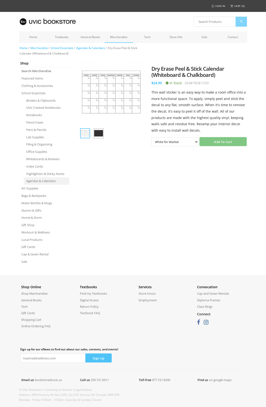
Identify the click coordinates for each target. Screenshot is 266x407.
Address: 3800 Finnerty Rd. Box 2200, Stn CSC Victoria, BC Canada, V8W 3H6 (69, 395)
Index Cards (34, 166)
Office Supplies (36, 151)
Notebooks (34, 115)
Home (33, 37)
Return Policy (89, 306)
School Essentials (62, 48)
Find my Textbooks (93, 293)
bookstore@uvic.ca (48, 380)
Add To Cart (223, 142)
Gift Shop (27, 225)
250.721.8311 (100, 380)
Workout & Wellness (35, 232)
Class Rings (205, 306)
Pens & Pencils (36, 130)
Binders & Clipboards (41, 100)
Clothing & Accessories (37, 86)
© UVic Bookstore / (32, 390)
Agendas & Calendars (90, 48)
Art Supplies (29, 188)
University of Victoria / (59, 390)
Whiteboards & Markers (43, 159)
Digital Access (89, 300)
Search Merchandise (36, 71)
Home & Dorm (31, 217)
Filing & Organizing (39, 144)
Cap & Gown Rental (34, 254)
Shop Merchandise (34, 293)
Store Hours (147, 293)
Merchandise (118, 37)
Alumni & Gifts (31, 210)
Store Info (175, 37)
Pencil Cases (34, 122)
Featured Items (32, 78)
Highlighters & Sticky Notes (45, 174)
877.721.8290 (161, 380)
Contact (233, 37)
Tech (147, 37)
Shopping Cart (31, 320)
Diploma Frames (208, 300)
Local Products (31, 240)
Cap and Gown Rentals (213, 293)
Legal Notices (83, 390)
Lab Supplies (35, 137)
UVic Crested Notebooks (43, 107)
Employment (148, 300)
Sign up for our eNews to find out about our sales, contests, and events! (69, 349)
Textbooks (61, 37)
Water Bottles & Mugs (36, 203)
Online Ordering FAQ (35, 326)
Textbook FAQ (90, 313)
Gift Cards (28, 247)
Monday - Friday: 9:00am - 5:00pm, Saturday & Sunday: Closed (60, 400)
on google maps (220, 380)
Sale (204, 37)
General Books (90, 37)
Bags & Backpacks (33, 196)
